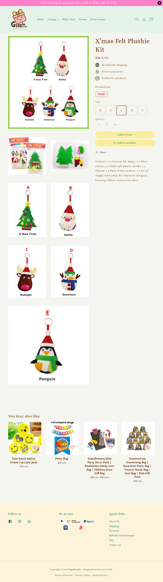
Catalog (52, 19)
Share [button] (100, 152)
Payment (114, 530)
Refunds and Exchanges (122, 535)
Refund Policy (100, 575)
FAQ (111, 540)
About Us (114, 521)
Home (40, 19)
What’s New (68, 19)
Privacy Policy (83, 575)
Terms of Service (64, 575)
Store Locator (98, 19)
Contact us (115, 545)
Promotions (102, 86)
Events (83, 19)
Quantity (100, 119)
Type (98, 102)
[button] (137, 19)
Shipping (114, 526)
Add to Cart (125, 134)
